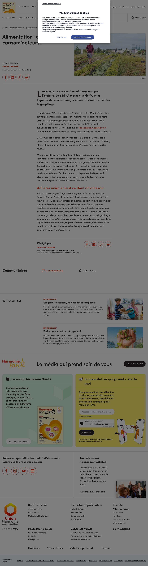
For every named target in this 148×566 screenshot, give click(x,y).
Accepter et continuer (82, 37)
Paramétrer (62, 37)
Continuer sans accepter (51, 3)
